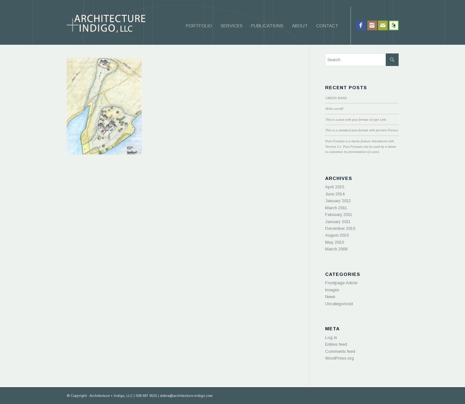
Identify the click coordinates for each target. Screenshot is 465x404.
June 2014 (334, 194)
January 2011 (338, 221)
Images (332, 289)
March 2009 (336, 249)
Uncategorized (339, 303)
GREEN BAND (336, 98)
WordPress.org (339, 358)
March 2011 (336, 207)
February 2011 (338, 214)
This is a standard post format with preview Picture (361, 130)
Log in (331, 337)
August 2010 (337, 235)
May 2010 (334, 242)
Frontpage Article (341, 282)
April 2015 (334, 186)
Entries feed (336, 344)
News (330, 296)
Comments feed (340, 351)
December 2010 (340, 228)
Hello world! (334, 108)
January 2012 (338, 200)
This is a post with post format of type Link (355, 119)
